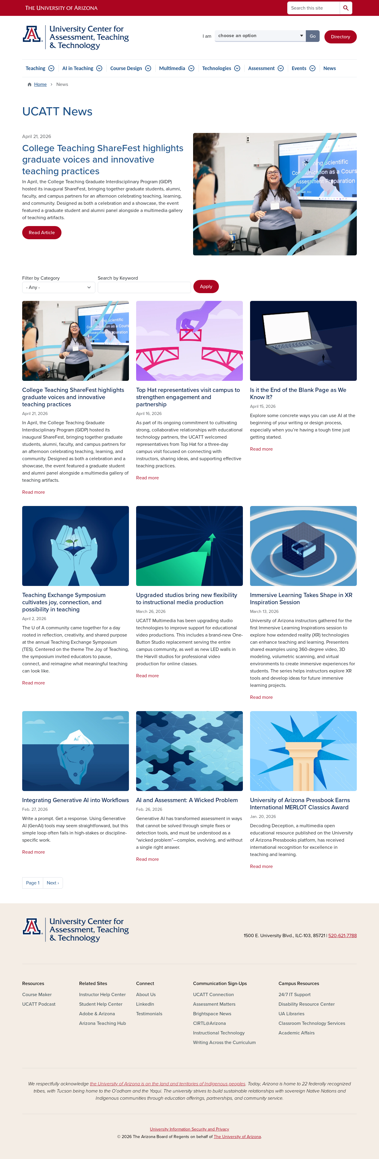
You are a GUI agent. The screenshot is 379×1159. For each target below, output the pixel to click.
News (330, 68)
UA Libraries (291, 1014)
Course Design (126, 68)
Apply (206, 287)
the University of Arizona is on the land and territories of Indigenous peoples (167, 1084)
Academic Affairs (297, 1033)
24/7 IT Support (295, 995)
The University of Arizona (237, 1136)
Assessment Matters (214, 1004)
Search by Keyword (118, 278)
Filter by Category (41, 278)
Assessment (261, 68)
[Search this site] (313, 7)
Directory (340, 37)
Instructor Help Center (102, 995)
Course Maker (37, 995)
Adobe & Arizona (97, 1014)
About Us (146, 995)
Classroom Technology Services (312, 1023)
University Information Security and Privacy (189, 1129)
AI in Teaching (77, 68)
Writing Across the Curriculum (224, 1043)
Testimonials (149, 1014)
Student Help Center (100, 1004)
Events (299, 68)
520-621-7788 (342, 936)
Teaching (35, 68)
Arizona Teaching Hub (102, 1023)
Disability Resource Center (307, 1004)
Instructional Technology (219, 1033)
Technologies (216, 68)
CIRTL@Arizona (209, 1023)
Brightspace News (212, 1014)
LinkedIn (145, 1004)
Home (40, 84)
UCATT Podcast (38, 1004)
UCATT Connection (213, 995)
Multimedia (172, 68)
